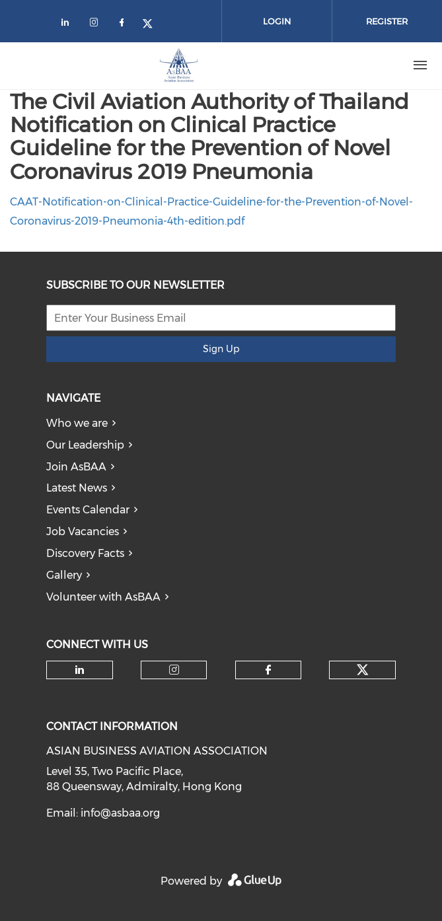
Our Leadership (85, 445)
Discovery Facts (85, 553)
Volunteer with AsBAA (103, 597)
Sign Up (221, 349)
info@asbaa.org (120, 813)
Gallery (64, 575)
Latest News (76, 488)
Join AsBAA (76, 466)
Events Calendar (87, 509)
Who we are (77, 423)
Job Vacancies (82, 531)
